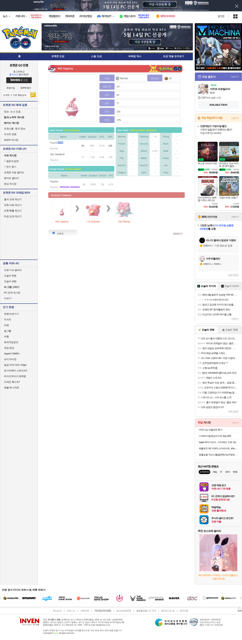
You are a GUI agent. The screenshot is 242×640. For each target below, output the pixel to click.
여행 (6, 336)
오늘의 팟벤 (10, 281)
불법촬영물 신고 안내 (146, 610)
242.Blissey (124, 221)
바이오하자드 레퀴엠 (15, 376)
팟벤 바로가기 (11, 314)
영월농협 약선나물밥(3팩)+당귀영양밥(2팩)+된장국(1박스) (219, 454)
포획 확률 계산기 (13, 210)
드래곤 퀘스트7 (12, 382)
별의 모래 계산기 (13, 199)
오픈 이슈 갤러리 (13, 270)
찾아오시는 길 (167, 610)
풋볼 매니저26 (11, 387)
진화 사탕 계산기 (13, 205)
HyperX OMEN (11, 353)
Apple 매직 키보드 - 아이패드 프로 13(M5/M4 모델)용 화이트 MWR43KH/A (219, 442)
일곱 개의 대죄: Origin (15, 365)
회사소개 (57, 610)
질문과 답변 (11, 161)
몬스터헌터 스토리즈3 (15, 370)
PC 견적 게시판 (12, 292)
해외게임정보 (11, 342)
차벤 (6, 325)
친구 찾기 (10, 167)
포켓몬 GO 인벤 (19, 65)
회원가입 (11, 88)
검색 (33, 95)
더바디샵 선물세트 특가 (210, 429)
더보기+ (235, 77)
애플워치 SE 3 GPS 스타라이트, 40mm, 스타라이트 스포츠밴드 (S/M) (219, 448)
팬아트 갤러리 (11, 178)
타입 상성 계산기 (13, 216)
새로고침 (232, 275)
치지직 (7, 319)
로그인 (221, 16)
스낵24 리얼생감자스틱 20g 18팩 (215, 436)
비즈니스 (71, 610)
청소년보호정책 (123, 610)
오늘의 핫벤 (10, 275)
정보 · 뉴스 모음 (12, 111)
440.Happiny (62, 221)
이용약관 (85, 610)
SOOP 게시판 (11, 140)
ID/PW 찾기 (26, 88)
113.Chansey (93, 221)
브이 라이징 (10, 359)
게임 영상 (9, 348)
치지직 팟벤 (10, 134)
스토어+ (235, 118)
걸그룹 (7, 331)
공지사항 (184, 610)
